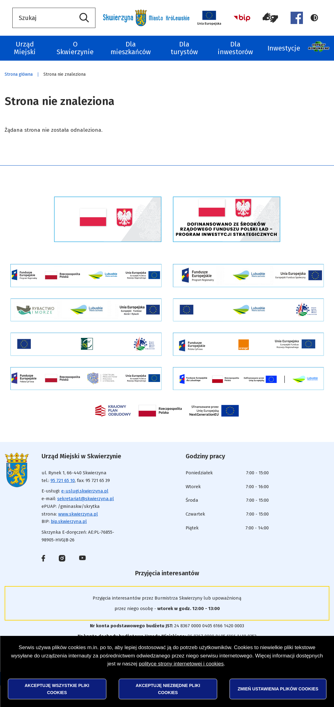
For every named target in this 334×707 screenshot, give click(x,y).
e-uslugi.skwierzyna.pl (84, 491)
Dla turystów (184, 48)
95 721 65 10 (62, 480)
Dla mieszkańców (131, 48)
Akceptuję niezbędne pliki (168, 689)
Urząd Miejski (25, 48)
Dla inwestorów (235, 48)
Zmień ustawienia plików (278, 688)
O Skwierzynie (75, 48)
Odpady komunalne (319, 48)
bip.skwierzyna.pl (69, 521)
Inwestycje (284, 48)
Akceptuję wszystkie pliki (57, 689)
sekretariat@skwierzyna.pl (85, 498)
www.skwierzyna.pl (78, 514)
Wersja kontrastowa (314, 18)
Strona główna (19, 74)
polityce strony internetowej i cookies (181, 664)
